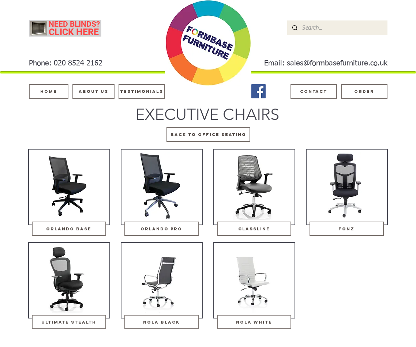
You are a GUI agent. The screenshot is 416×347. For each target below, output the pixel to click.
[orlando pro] (161, 229)
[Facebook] (258, 91)
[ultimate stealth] (69, 322)
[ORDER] (364, 91)
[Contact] (314, 91)
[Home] (48, 91)
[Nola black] (161, 322)
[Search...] (337, 27)
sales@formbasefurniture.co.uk (337, 63)
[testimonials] (142, 91)
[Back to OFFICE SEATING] (208, 134)
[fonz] (347, 229)
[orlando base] (69, 229)
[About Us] (93, 91)
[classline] (254, 229)
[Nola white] (254, 322)
